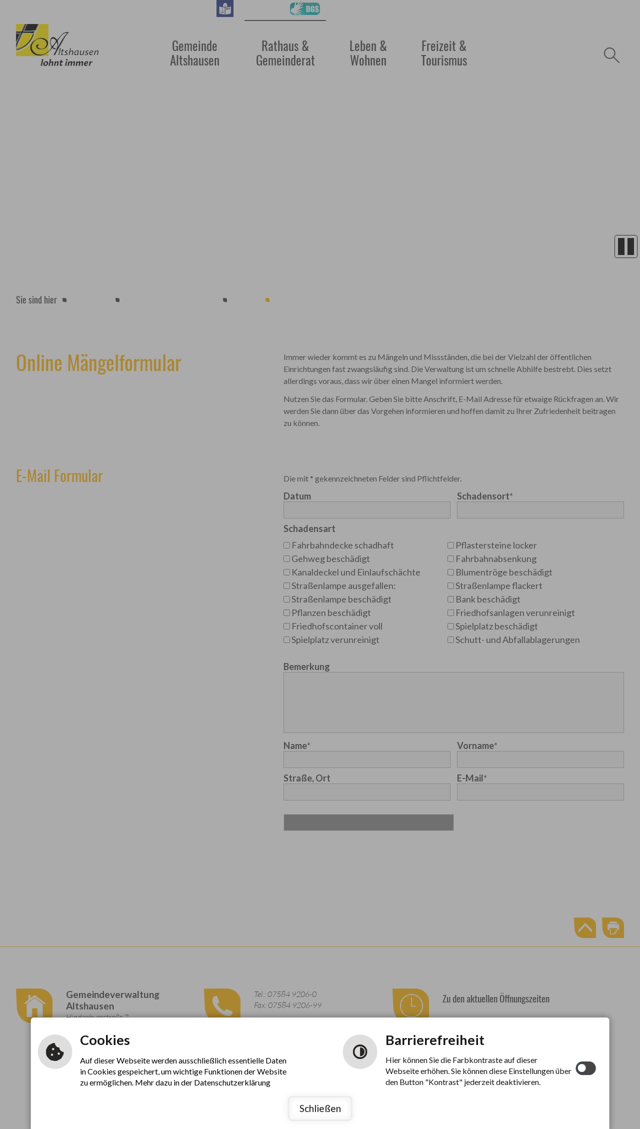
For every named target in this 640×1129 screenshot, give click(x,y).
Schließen (320, 1108)
